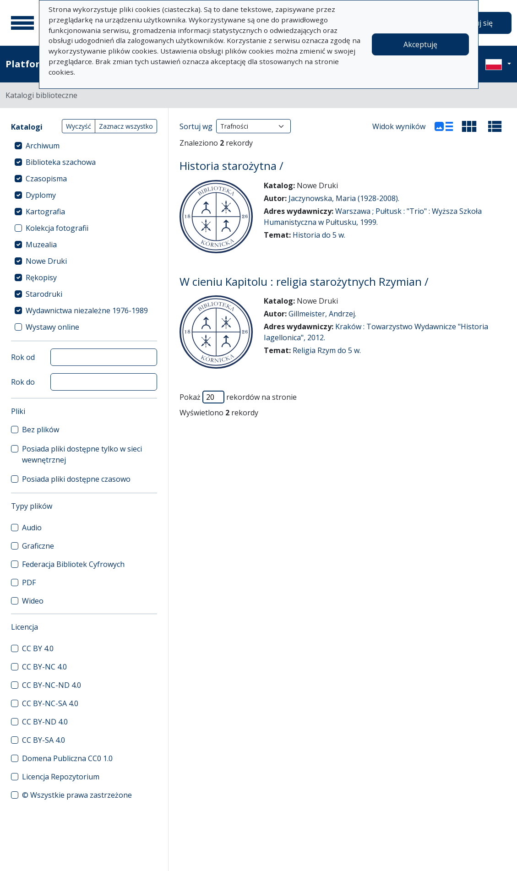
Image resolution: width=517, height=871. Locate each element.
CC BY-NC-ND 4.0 (51, 685)
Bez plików (40, 430)
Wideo (33, 601)
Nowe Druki (46, 261)
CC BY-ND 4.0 (45, 722)
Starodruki (44, 294)
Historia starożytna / (231, 165)
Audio (32, 528)
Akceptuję (420, 44)
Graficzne (38, 546)
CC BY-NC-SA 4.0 (50, 703)
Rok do (23, 382)
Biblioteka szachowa (61, 162)
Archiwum (43, 146)
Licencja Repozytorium (60, 777)
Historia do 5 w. (319, 235)
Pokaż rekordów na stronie (238, 397)
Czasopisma (46, 179)
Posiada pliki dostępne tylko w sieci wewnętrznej (82, 454)
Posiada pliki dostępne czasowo (76, 479)
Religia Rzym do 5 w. (327, 350)
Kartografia (45, 212)
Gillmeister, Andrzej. (322, 314)
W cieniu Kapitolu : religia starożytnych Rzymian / (304, 281)
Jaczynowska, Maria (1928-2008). (343, 198)
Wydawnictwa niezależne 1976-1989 (87, 310)
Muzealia (41, 245)
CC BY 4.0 (38, 648)
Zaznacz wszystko (126, 126)
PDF (29, 582)
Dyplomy (41, 195)
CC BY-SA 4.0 (43, 740)
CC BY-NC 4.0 (44, 667)
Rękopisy (41, 277)
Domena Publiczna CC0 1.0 (67, 758)
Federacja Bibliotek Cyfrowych (73, 564)
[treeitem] (84, 145)
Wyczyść (78, 126)
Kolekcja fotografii (57, 228)
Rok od (23, 357)
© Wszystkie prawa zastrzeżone (77, 795)
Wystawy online (52, 327)
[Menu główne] (22, 23)
